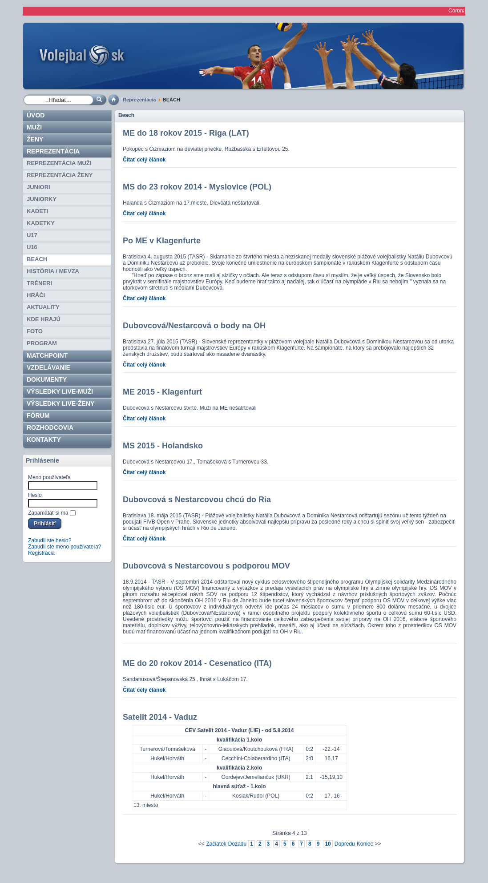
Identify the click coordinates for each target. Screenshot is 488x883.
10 (328, 844)
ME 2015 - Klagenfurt (162, 391)
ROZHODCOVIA (50, 427)
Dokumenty (47, 379)
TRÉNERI (39, 283)
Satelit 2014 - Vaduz (160, 717)
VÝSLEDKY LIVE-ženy (60, 403)
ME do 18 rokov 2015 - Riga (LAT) (186, 133)
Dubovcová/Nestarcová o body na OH (194, 325)
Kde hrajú (43, 319)
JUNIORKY (41, 199)
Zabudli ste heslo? (49, 540)
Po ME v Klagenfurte (162, 240)
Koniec (365, 844)
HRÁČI (36, 295)
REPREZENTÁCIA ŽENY (60, 175)
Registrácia (41, 553)
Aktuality (43, 307)
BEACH (37, 259)
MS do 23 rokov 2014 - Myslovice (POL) (197, 186)
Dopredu (345, 844)
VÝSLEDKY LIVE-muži (60, 391)
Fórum (38, 415)
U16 (32, 247)
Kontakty (44, 439)
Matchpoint (47, 355)
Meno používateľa (49, 477)
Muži (34, 127)
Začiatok (216, 844)
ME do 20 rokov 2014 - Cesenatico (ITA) (197, 663)
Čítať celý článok (144, 160)
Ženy (35, 139)
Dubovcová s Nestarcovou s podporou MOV (206, 565)
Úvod (35, 115)
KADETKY (41, 223)
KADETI (37, 211)
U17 (32, 235)
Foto (35, 331)
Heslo (35, 495)
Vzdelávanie (48, 367)
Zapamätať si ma (48, 513)
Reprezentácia (139, 99)
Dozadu (237, 844)
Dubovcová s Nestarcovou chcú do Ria (197, 499)
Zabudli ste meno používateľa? (64, 547)
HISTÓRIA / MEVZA (53, 271)
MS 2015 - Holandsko (163, 445)
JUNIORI (38, 187)
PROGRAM (42, 343)
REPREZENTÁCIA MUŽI (59, 163)
